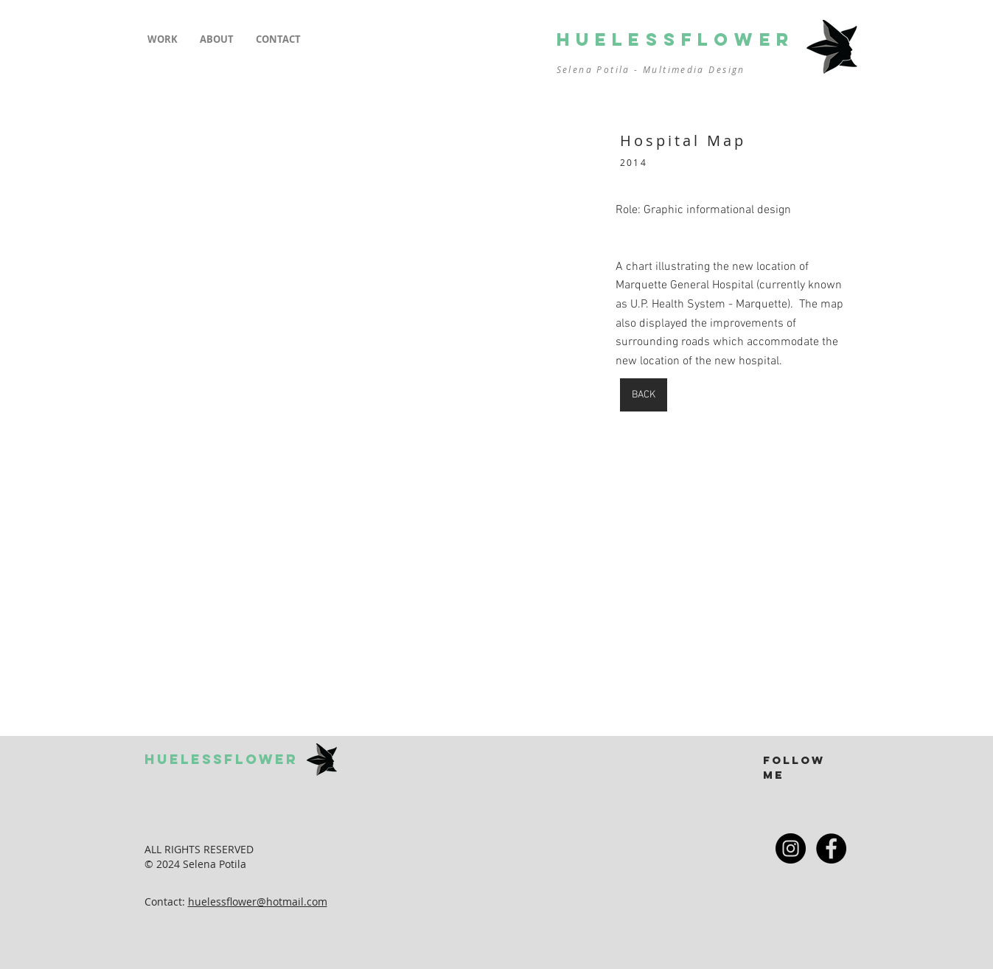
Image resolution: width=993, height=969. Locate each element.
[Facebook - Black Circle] (831, 848)
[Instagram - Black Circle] (791, 848)
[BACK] (643, 394)
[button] (162, 39)
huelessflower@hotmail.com (257, 902)
